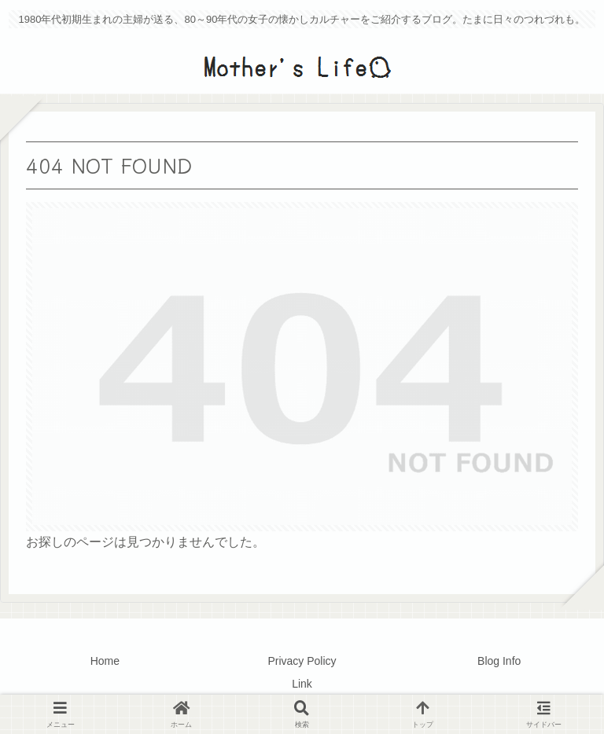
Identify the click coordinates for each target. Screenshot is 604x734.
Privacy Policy (301, 661)
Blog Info (499, 661)
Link (302, 683)
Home (105, 661)
